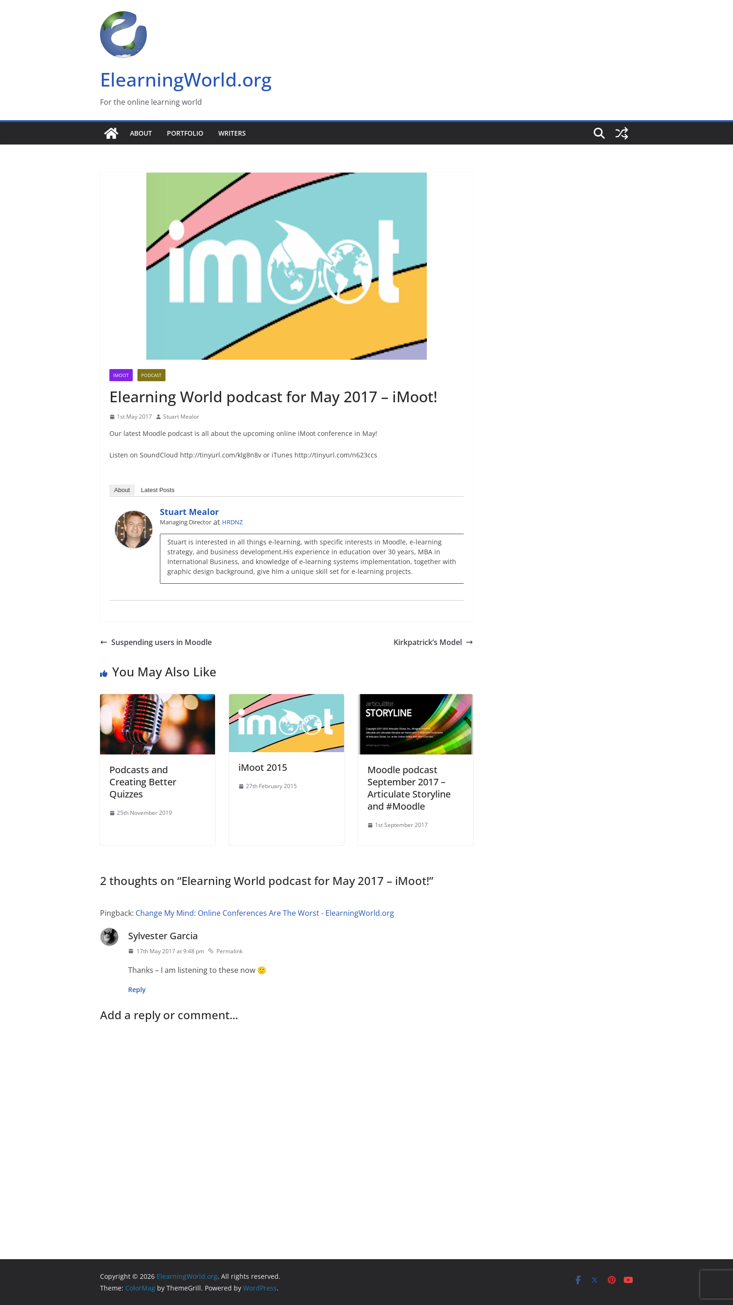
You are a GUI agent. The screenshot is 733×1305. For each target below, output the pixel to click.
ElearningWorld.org (186, 79)
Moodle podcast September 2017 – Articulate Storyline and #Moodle (409, 787)
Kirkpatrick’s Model (433, 642)
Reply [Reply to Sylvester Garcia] (137, 989)
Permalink (225, 951)
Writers (232, 133)
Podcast (151, 375)
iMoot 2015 (262, 767)
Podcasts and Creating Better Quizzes (142, 781)
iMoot (121, 375)
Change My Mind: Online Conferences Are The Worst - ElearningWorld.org (265, 913)
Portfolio (185, 133)
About (141, 133)
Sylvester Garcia (163, 935)
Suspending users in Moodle (156, 642)
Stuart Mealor (181, 416)
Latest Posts (158, 489)
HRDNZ (232, 522)
